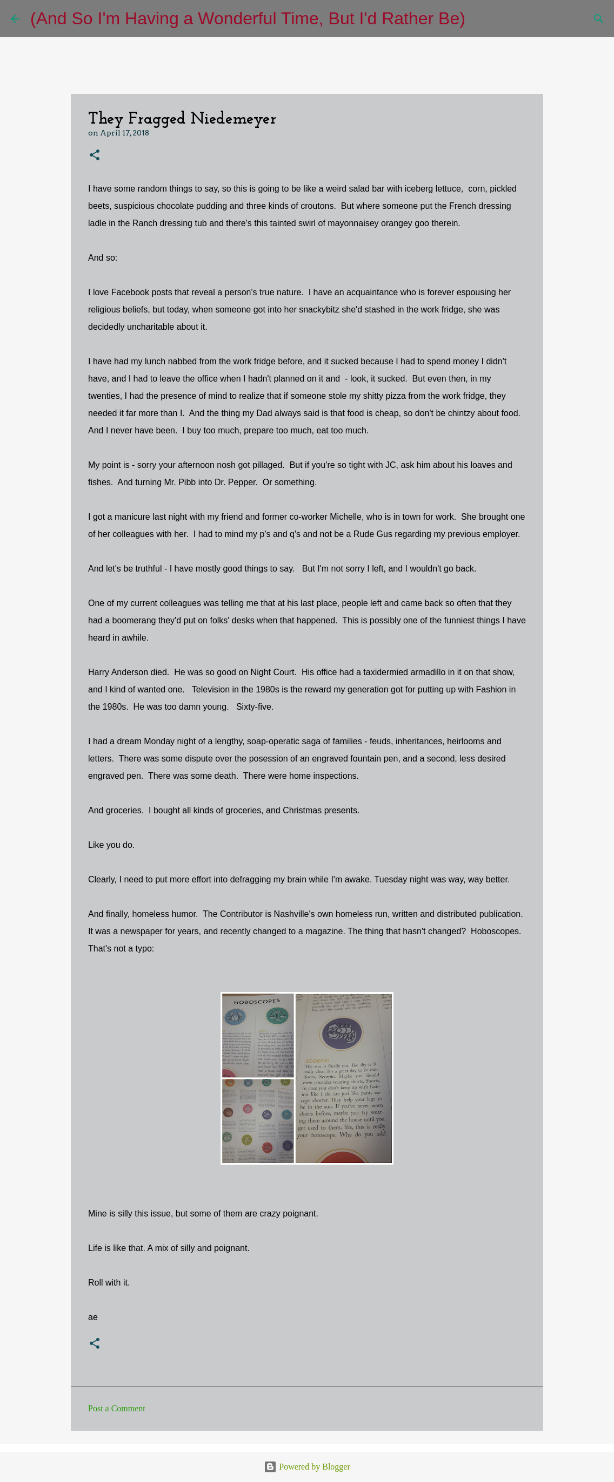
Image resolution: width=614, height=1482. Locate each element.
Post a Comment (116, 1408)
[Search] (480, 19)
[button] (94, 155)
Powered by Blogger (307, 1466)
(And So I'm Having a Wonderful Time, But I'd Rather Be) (247, 18)
